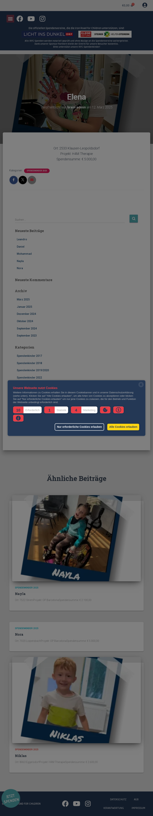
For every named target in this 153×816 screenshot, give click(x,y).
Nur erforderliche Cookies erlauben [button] (78, 427)
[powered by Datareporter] (141, 387)
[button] (27, 409)
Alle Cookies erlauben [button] (123, 427)
